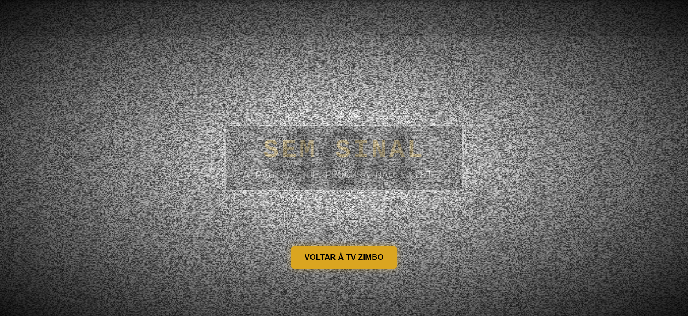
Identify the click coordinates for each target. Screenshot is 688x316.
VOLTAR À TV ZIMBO (344, 257)
